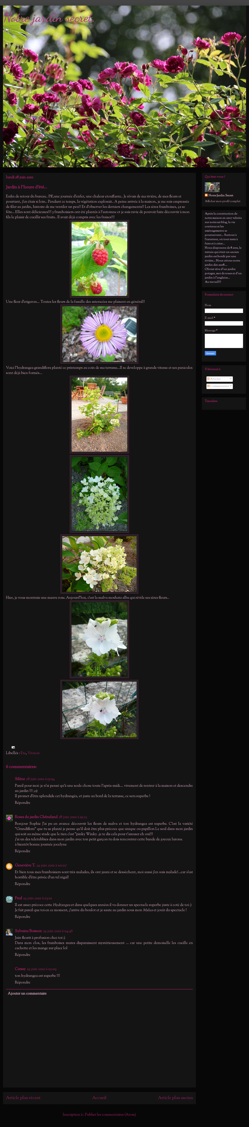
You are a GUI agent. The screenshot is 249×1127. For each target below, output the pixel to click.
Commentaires (218, 386)
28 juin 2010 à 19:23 (73, 817)
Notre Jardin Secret (220, 196)
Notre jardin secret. (49, 17)
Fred (18, 898)
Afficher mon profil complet (222, 201)
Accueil (99, 1098)
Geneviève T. (25, 865)
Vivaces (34, 753)
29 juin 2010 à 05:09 (41, 969)
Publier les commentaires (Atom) (110, 1115)
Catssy (20, 969)
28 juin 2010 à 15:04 (40, 779)
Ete (23, 753)
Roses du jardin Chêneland (36, 817)
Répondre (22, 803)
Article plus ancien (175, 1098)
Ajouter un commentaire (27, 993)
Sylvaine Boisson (28, 931)
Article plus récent (23, 1098)
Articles (214, 379)
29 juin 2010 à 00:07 (51, 865)
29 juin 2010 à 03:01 (37, 898)
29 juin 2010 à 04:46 (58, 931)
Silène (20, 779)
